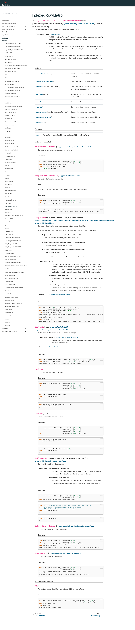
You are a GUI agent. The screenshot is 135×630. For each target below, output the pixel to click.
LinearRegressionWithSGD (13, 241)
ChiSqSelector (9, 143)
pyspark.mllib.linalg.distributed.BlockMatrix (50, 461)
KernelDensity (9, 281)
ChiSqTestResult (10, 275)
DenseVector (9, 169)
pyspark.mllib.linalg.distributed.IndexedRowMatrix (96, 220)
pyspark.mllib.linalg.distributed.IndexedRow (79, 24)
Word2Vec (8, 137)
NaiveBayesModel (10, 59)
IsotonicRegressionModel (13, 256)
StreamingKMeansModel (12, 97)
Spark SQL (5, 20)
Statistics (8, 269)
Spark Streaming (7, 35)
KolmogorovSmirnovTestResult (14, 287)
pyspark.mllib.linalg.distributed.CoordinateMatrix (76, 147)
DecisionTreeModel (11, 291)
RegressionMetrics (11, 109)
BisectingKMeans (10, 72)
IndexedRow (8, 203)
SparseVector (9, 172)
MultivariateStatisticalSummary (15, 272)
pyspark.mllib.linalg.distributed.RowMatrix (66, 553)
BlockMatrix (8, 194)
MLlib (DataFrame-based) (8, 31)
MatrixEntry (8, 209)
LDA (6, 100)
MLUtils (7, 322)
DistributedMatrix (10, 200)
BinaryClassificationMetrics (13, 106)
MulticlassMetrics (10, 112)
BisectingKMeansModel (12, 68)
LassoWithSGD (9, 253)
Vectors (7, 175)
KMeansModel (9, 75)
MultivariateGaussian (11, 278)
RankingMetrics (10, 115)
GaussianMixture (10, 84)
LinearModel (9, 234)
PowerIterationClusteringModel (14, 87)
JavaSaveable (9, 312)
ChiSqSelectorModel (11, 147)
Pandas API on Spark (9, 23)
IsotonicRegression (11, 259)
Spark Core (5, 328)
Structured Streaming (9, 26)
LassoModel (9, 250)
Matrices (7, 187)
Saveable (7, 325)
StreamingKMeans (10, 93)
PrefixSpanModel (10, 162)
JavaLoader (8, 309)
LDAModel (8, 103)
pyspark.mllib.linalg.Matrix (70, 176)
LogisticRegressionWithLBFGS (14, 50)
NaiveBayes (8, 62)
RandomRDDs (9, 219)
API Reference (42, 3)
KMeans (7, 78)
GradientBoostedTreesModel (14, 303)
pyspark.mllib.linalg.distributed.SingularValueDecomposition (56, 220)
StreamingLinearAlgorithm (13, 262)
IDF (6, 134)
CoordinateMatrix (10, 197)
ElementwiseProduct (11, 150)
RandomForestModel (11, 297)
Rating (7, 228)
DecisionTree (9, 294)
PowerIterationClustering (12, 90)
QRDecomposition (10, 190)
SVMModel (8, 53)
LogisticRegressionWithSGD (13, 46)
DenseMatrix (9, 181)
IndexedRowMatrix (11, 206)
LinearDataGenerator (11, 316)
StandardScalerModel (11, 122)
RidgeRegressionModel (12, 244)
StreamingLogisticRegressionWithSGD (16, 65)
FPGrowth (8, 153)
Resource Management (9, 331)
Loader (7, 319)
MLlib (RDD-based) (6, 39)
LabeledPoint (9, 231)
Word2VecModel (10, 140)
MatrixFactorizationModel (13, 222)
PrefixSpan (8, 159)
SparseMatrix (9, 184)
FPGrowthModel (10, 156)
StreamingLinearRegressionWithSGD (16, 266)
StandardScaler (9, 125)
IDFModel (8, 131)
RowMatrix (8, 212)
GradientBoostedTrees (12, 306)
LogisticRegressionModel (13, 43)
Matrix (7, 178)
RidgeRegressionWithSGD (13, 247)
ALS (6, 225)
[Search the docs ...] (13, 13)
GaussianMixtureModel (12, 81)
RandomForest (9, 300)
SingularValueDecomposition (14, 216)
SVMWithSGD (9, 56)
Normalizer (8, 118)
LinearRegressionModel (12, 237)
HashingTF (8, 128)
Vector (7, 165)
